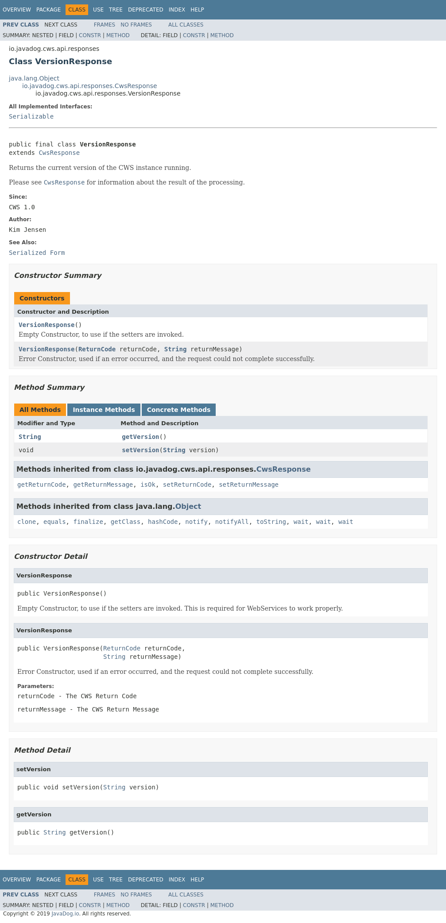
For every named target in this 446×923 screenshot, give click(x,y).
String (175, 349)
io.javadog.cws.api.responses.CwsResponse (89, 85)
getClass (125, 521)
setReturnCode (187, 484)
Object (188, 506)
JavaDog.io (65, 914)
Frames (105, 25)
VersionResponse (46, 324)
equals (54, 521)
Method (118, 35)
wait (301, 521)
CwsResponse (59, 152)
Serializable (31, 116)
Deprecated (145, 10)
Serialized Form (37, 252)
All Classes (185, 25)
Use (98, 10)
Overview (17, 10)
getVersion (140, 436)
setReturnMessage (249, 484)
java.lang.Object (34, 78)
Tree (116, 10)
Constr (90, 35)
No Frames (136, 25)
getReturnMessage (103, 484)
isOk (147, 484)
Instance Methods (104, 409)
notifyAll (232, 521)
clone (26, 521)
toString (271, 521)
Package (48, 10)
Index (177, 10)
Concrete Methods (179, 409)
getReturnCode (41, 484)
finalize (88, 521)
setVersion (140, 450)
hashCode (163, 521)
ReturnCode (97, 349)
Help (197, 10)
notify (196, 521)
